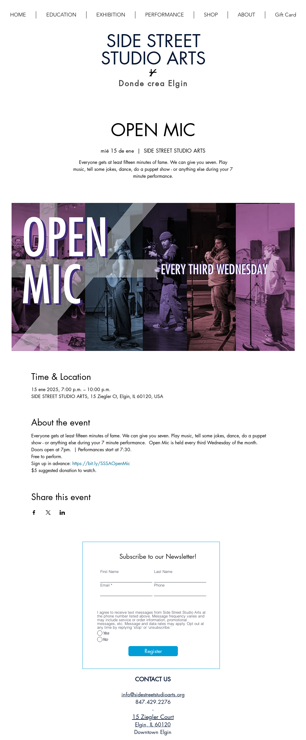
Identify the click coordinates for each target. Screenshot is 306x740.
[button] (61, 14)
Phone (159, 585)
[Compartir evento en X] (48, 512)
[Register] (153, 651)
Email (105, 585)
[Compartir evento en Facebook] (34, 512)
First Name (109, 572)
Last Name (163, 572)
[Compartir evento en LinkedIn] (62, 512)
